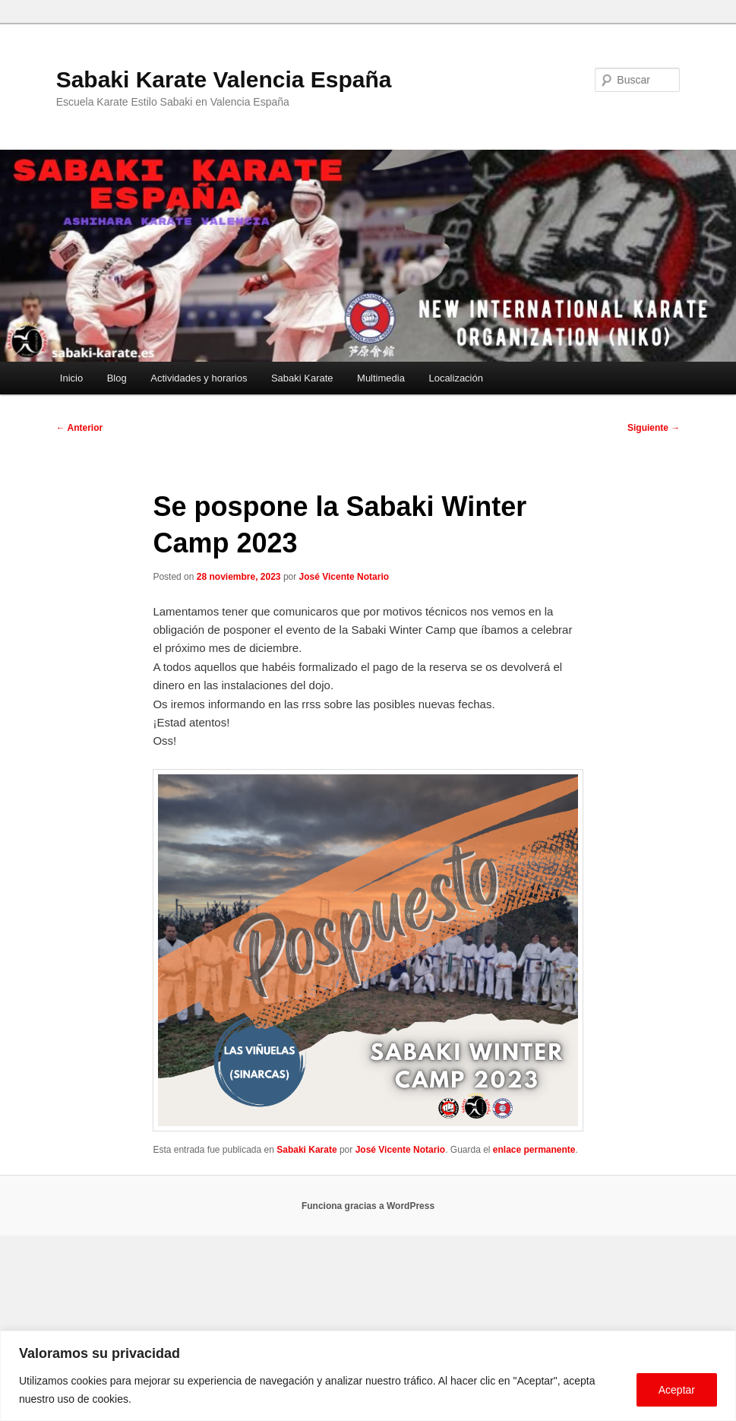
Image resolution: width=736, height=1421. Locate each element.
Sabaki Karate (302, 378)
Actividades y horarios (198, 378)
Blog (117, 378)
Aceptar (677, 1390)
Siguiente (653, 428)
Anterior (79, 428)
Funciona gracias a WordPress (368, 1206)
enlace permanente (534, 1149)
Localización (455, 378)
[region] (368, 1376)
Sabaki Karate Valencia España (224, 79)
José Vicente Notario (344, 576)
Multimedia (381, 378)
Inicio (71, 378)
